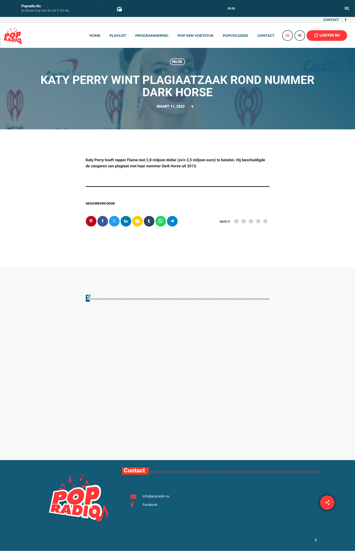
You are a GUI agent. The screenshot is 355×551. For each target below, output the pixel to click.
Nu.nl (177, 61)
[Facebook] (346, 20)
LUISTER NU (327, 35)
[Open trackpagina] (119, 8)
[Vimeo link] (13, 35)
